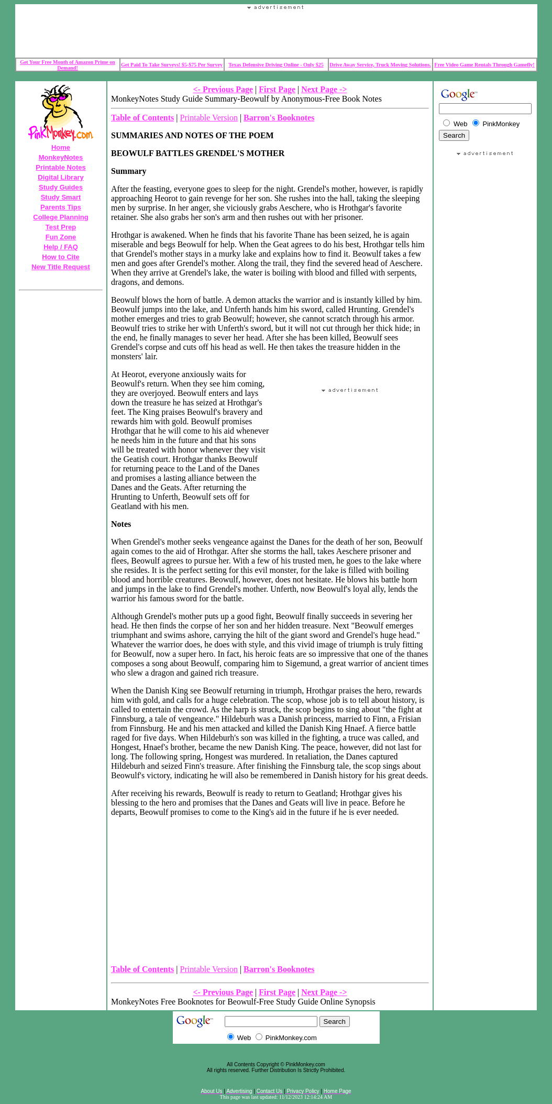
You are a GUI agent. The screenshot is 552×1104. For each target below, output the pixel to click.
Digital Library (60, 177)
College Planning (60, 217)
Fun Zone (61, 237)
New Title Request (60, 267)
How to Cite (61, 257)
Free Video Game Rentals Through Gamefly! (484, 65)
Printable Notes (60, 167)
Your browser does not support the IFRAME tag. (276, 33)
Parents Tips (60, 207)
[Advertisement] (485, 645)
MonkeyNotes (61, 157)
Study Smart (61, 197)
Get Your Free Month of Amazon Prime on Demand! (67, 65)
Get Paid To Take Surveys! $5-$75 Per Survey (172, 65)
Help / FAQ (60, 247)
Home (60, 147)
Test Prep (61, 227)
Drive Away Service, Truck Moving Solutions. (380, 65)
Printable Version (209, 117)
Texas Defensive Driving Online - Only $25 (275, 65)
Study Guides (61, 187)
